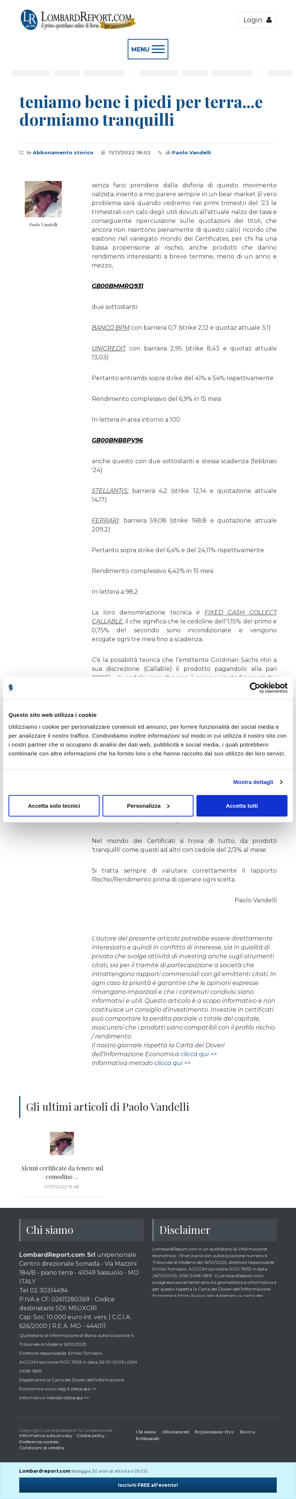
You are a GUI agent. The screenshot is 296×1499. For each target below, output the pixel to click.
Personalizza (148, 805)
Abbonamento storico (63, 152)
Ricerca (247, 1431)
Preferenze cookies (38, 1441)
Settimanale (148, 1438)
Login (257, 20)
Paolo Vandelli (191, 152)
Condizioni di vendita (41, 1447)
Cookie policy (91, 1435)
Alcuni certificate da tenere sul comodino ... (62, 1172)
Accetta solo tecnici (54, 805)
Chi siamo (146, 1431)
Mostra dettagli (253, 782)
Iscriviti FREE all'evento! (148, 1485)
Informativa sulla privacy (46, 1435)
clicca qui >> (199, 1054)
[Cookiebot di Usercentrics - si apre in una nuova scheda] (255, 688)
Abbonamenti (175, 1431)
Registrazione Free (214, 1431)
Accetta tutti (242, 805)
